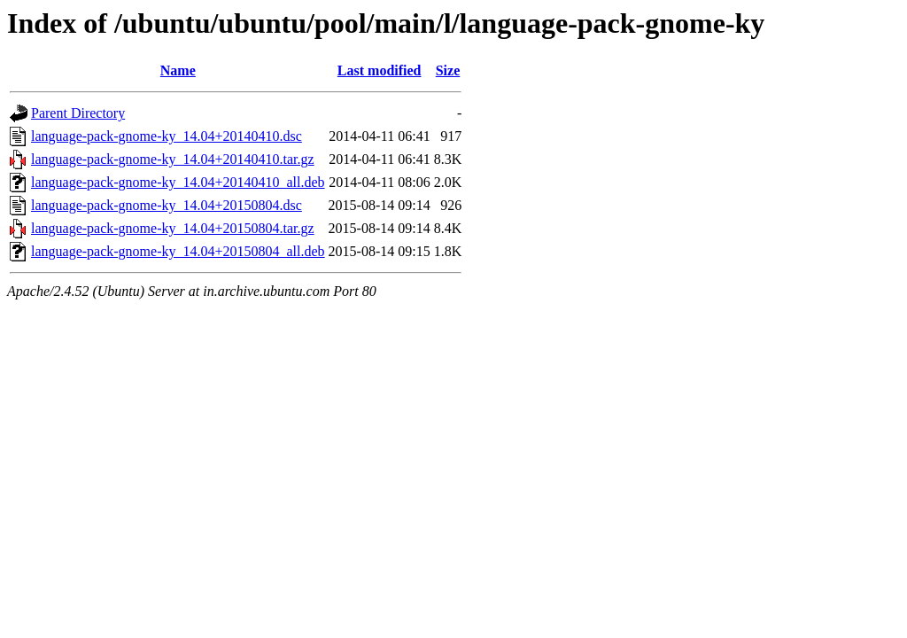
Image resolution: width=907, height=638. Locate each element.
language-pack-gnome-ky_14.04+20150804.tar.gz (172, 228)
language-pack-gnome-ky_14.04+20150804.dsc (166, 205)
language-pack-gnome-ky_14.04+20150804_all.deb (178, 251)
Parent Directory (78, 113)
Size (448, 70)
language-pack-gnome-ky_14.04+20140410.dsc (166, 136)
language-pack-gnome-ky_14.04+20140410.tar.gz (172, 159)
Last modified (379, 70)
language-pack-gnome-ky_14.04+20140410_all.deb (178, 182)
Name (178, 70)
